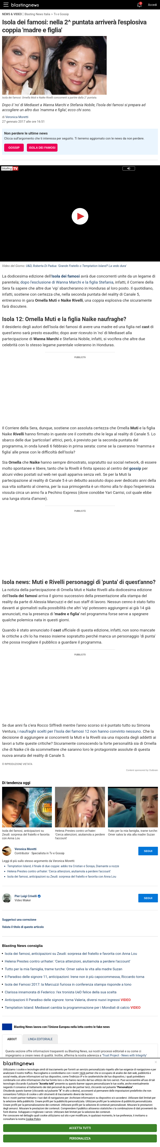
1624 (82, 1073)
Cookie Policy (33, 1119)
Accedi (152, 4)
